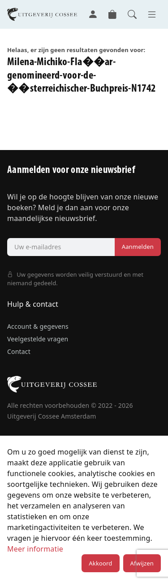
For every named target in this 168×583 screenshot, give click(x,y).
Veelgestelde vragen (37, 339)
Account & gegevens (38, 326)
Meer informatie (35, 549)
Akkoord (100, 563)
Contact (18, 351)
